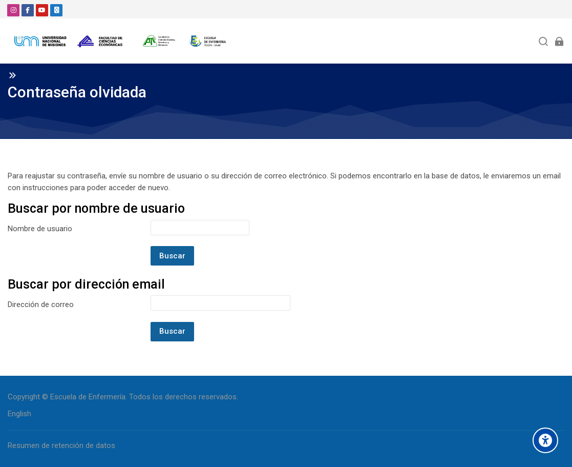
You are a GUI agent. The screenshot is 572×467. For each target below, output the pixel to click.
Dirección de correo (41, 304)
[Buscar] (543, 41)
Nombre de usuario (40, 228)
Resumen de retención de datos (61, 445)
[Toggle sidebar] (12, 75)
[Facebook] (28, 10)
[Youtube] (42, 10)
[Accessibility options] (545, 440)
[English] (19, 414)
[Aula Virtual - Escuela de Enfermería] (121, 41)
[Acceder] (559, 41)
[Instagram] (13, 10)
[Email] (56, 10)
